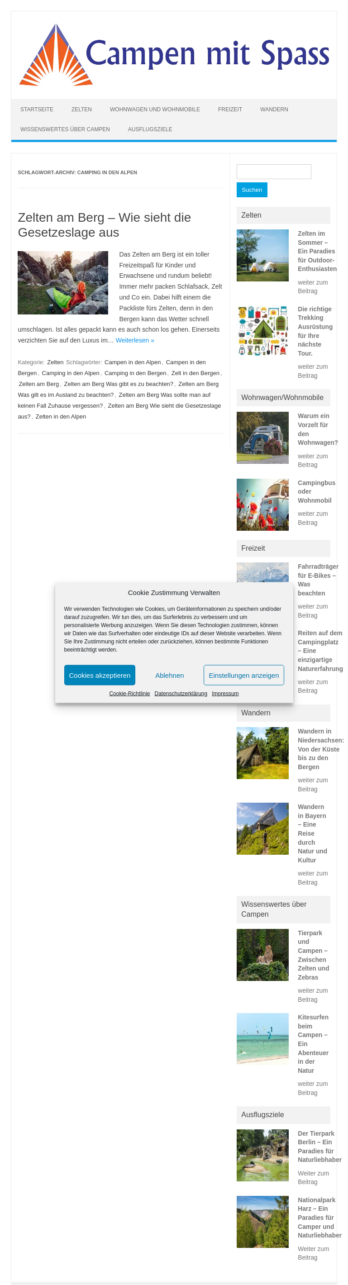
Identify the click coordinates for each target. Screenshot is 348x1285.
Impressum (225, 693)
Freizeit (230, 109)
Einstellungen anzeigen (244, 675)
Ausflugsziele (150, 129)
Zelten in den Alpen (61, 416)
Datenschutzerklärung (180, 693)
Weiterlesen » (135, 340)
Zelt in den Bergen (195, 373)
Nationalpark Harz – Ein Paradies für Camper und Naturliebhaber (320, 1218)
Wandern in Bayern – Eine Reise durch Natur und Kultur (312, 834)
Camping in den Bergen (136, 373)
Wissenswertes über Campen (65, 129)
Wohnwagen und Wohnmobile (155, 109)
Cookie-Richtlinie (129, 693)
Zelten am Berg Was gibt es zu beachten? (118, 384)
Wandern (274, 109)
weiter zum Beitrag (313, 287)
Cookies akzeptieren (100, 675)
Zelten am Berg (39, 384)
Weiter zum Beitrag (313, 1177)
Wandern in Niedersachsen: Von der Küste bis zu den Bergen (321, 749)
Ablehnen (169, 675)
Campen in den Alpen (133, 362)
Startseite (36, 109)
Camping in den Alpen (71, 373)
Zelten (82, 109)
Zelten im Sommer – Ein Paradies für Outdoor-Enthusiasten (317, 251)
